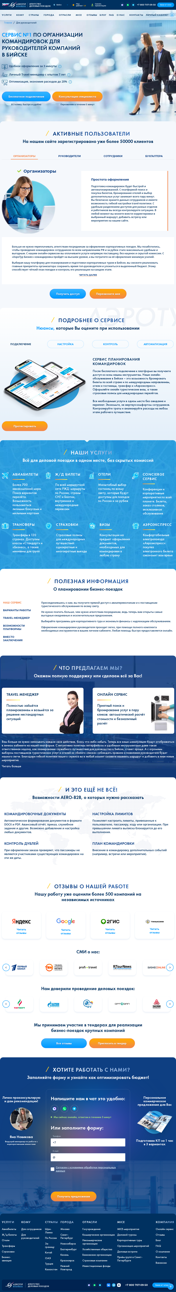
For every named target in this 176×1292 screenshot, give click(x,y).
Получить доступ (68, 294)
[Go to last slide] (6, 967)
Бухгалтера (154, 156)
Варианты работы (17, 610)
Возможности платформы (14, 627)
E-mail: (56, 1151)
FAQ (111, 14)
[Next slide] (170, 967)
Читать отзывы (21, 931)
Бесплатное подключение (26, 96)
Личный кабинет (157, 14)
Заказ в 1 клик (165, 5)
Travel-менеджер (16, 618)
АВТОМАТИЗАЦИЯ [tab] (155, 344)
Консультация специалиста (77, 96)
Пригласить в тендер (112, 1043)
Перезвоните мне (108, 294)
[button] (8, 14)
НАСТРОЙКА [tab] (65, 344)
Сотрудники (113, 156)
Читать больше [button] (11, 766)
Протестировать (24, 426)
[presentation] (74, 1183)
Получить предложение (73, 1196)
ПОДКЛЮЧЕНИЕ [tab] (20, 344)
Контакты (136, 14)
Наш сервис (12, 602)
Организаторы (24, 156)
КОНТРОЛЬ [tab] (110, 344)
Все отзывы (64, 1043)
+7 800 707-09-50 (146, 4)
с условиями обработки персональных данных (86, 1169)
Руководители (69, 156)
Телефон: (57, 1136)
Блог (103, 14)
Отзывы (92, 14)
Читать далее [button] (88, 275)
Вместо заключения (13, 639)
